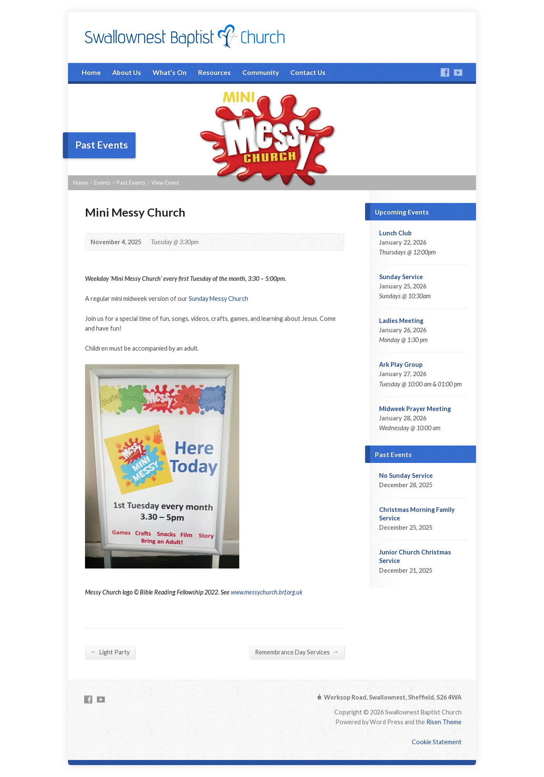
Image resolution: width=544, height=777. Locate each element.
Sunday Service (401, 276)
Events (102, 182)
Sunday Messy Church (218, 298)
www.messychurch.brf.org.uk (267, 592)
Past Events (130, 182)
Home (91, 72)
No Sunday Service (406, 475)
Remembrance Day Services (297, 652)
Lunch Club (395, 233)
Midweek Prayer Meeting (415, 408)
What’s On (170, 72)
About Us (126, 72)
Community (260, 72)
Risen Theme (444, 722)
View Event (165, 182)
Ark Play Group (400, 364)
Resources (214, 72)
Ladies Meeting (401, 320)
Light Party (110, 652)
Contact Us (308, 72)
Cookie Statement (437, 742)
